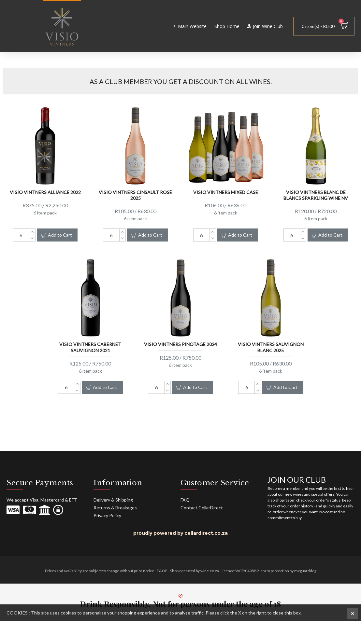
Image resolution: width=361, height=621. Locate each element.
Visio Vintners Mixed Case (225, 192)
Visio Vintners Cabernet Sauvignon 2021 (90, 346)
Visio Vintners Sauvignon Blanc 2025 (271, 346)
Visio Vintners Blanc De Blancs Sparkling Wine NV (315, 194)
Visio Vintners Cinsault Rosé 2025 (135, 194)
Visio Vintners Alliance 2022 (45, 192)
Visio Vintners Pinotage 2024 (180, 344)
